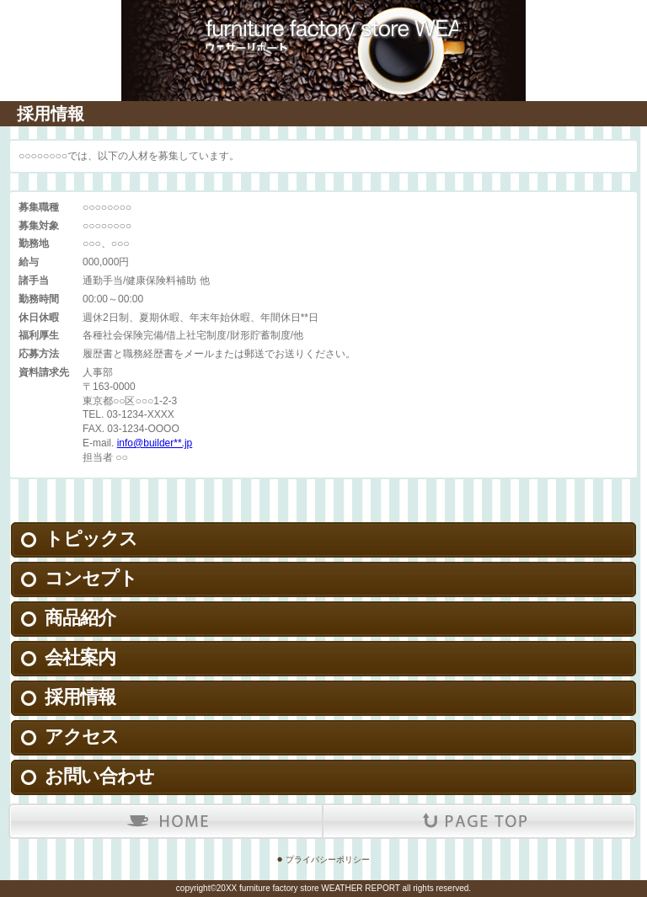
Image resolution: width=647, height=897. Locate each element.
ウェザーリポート (323, 25)
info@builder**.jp (155, 443)
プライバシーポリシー (328, 859)
